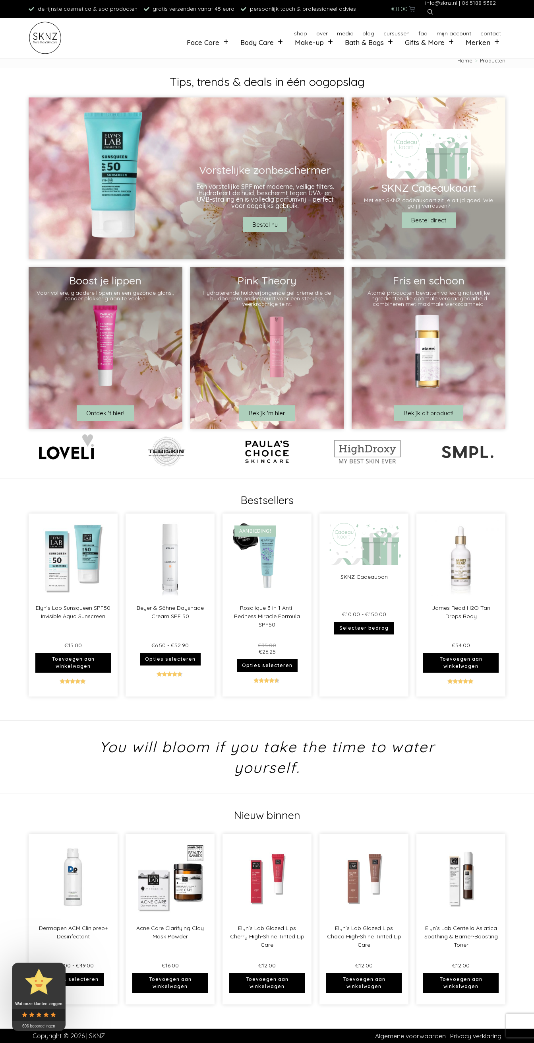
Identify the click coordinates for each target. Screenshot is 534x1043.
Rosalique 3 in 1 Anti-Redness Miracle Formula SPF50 (267, 616)
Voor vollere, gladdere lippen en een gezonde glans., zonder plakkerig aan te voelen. (105, 295)
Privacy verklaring (475, 1036)
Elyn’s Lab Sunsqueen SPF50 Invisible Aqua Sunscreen (73, 612)
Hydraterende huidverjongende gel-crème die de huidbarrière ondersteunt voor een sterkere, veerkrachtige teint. (267, 298)
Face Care (202, 44)
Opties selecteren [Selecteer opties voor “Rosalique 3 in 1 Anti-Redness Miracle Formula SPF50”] (267, 665)
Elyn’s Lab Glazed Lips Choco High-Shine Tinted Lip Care (364, 936)
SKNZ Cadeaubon (364, 576)
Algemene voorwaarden (410, 1036)
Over (297, 31)
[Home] (464, 60)
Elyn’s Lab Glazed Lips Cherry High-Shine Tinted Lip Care (267, 936)
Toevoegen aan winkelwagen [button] (73, 662)
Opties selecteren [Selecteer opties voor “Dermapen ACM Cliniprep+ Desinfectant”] (73, 979)
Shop (272, 31)
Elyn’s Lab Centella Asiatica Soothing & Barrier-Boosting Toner (461, 936)
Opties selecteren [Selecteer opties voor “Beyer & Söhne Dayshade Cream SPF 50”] (170, 659)
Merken (482, 44)
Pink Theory (267, 280)
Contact (488, 31)
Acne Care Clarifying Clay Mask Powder (170, 932)
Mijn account (448, 31)
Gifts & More (427, 44)
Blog (351, 31)
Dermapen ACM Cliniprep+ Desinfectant (73, 932)
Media (324, 31)
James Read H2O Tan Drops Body (461, 612)
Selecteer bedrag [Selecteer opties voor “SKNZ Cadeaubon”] (364, 628)
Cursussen (384, 31)
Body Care (257, 44)
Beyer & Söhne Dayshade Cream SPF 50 (170, 612)
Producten (492, 60)
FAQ (415, 31)
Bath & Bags (366, 44)
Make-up (310, 44)
